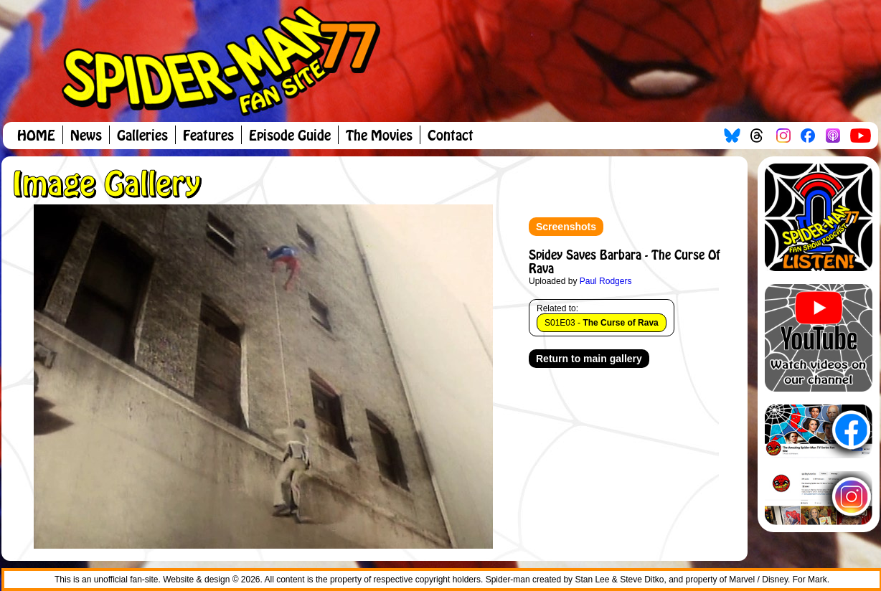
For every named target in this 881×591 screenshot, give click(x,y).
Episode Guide (290, 136)
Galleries (142, 136)
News (86, 136)
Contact (451, 136)
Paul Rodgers (606, 281)
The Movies (379, 136)
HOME (36, 136)
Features (208, 136)
